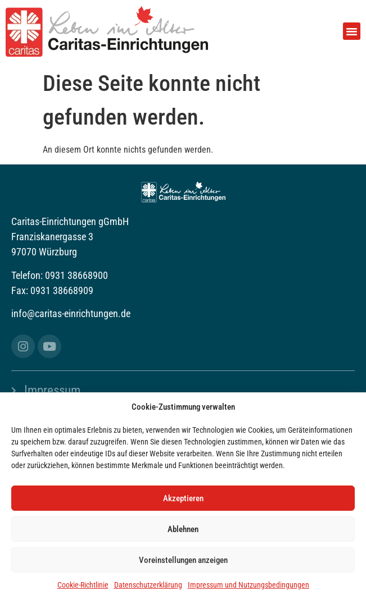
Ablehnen (183, 529)
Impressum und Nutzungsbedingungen (248, 584)
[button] (352, 31)
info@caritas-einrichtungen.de (70, 313)
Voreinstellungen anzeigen (183, 560)
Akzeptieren (183, 498)
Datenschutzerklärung (148, 584)
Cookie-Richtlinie (83, 584)
